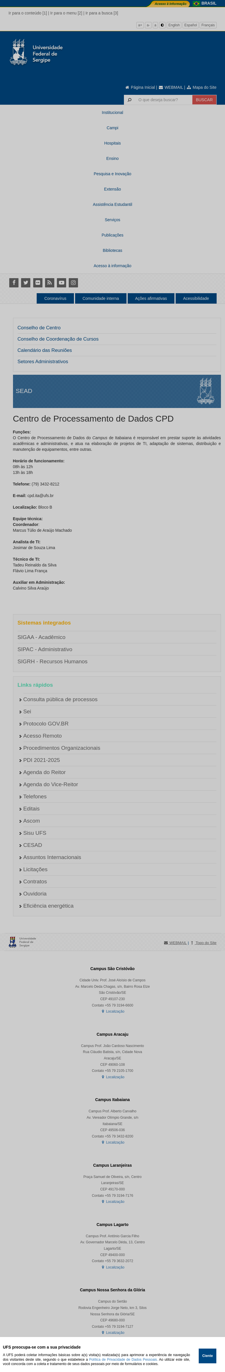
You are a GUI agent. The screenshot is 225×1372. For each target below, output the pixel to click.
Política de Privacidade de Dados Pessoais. (123, 1360)
